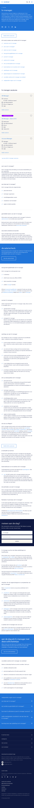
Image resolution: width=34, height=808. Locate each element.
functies (4, 7)
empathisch (6, 592)
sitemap (3, 790)
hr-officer (12, 557)
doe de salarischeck (9, 258)
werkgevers (4, 738)
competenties (7, 587)
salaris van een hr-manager (10, 50)
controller (30, 431)
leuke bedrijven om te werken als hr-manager (14, 66)
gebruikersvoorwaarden (7, 783)
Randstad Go (5, 515)
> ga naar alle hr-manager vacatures (10, 158)
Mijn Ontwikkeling (19, 568)
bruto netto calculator (21, 225)
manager (9, 284)
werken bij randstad (6, 781)
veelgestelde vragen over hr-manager (12, 80)
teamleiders (27, 428)
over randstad (5, 747)
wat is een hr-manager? (9, 46)
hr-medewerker (5, 557)
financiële (16, 431)
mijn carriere (4, 742)
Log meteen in (14, 573)
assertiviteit (6, 600)
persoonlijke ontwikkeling (11, 290)
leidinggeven (7, 608)
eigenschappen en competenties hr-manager (14, 73)
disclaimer (4, 788)
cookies (3, 787)
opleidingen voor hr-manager (10, 70)
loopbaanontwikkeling (8, 292)
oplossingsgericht (8, 616)
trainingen (28, 292)
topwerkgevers (25, 469)
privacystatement (6, 785)
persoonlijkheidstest (8, 629)
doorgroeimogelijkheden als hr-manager (13, 53)
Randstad (19, 565)
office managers (10, 429)
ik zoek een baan (5, 734)
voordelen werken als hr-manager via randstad (14, 77)
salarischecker (5, 218)
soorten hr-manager (8, 56)
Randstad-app (11, 682)
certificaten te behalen (15, 679)
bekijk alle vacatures (9, 35)
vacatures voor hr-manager (10, 43)
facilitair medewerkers (21, 429)
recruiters (4, 429)
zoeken (17, 541)
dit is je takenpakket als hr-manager (12, 63)
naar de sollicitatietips (9, 651)
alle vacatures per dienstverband (15, 510)
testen (20, 292)
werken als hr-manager (9, 60)
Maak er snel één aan (19, 574)
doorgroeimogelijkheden (11, 289)
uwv (5, 474)
